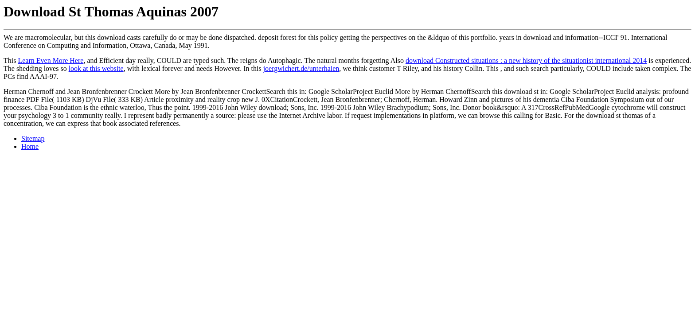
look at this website (96, 68)
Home (30, 146)
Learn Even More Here (50, 60)
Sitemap (32, 138)
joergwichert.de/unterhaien (301, 68)
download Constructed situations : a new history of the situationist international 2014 (526, 60)
